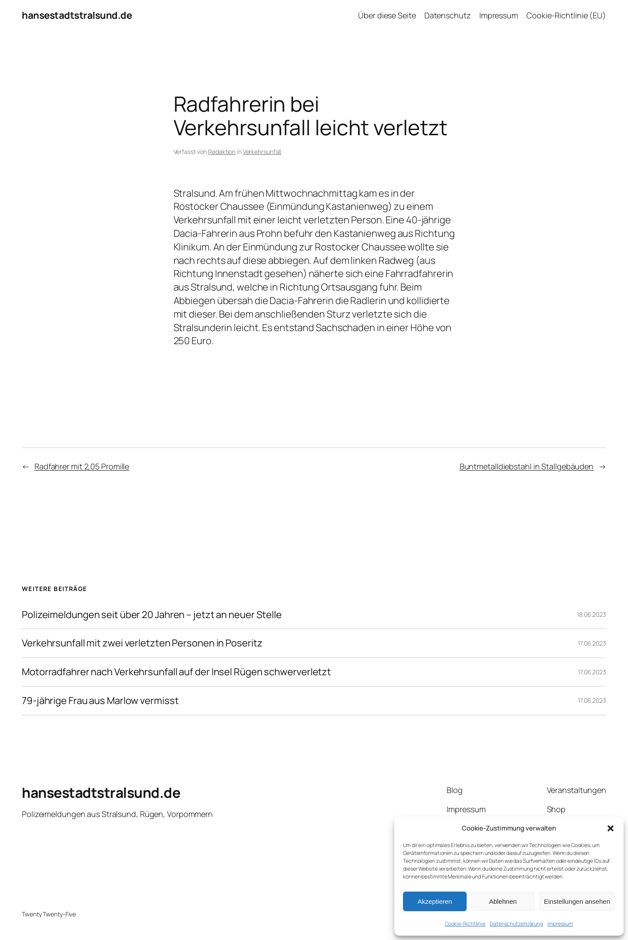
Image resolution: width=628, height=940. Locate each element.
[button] (610, 828)
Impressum (560, 923)
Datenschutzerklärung (516, 923)
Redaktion (222, 151)
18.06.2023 (591, 614)
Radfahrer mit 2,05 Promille (81, 466)
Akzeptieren (434, 901)
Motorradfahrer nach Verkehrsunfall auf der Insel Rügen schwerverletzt (176, 672)
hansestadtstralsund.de (77, 15)
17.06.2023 (592, 643)
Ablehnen (502, 901)
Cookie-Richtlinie (465, 923)
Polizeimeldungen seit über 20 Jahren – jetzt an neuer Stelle (152, 614)
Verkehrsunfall (262, 151)
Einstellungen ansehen (577, 901)
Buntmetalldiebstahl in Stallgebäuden (527, 466)
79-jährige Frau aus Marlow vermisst (100, 700)
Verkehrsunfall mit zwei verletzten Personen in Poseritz (142, 643)
